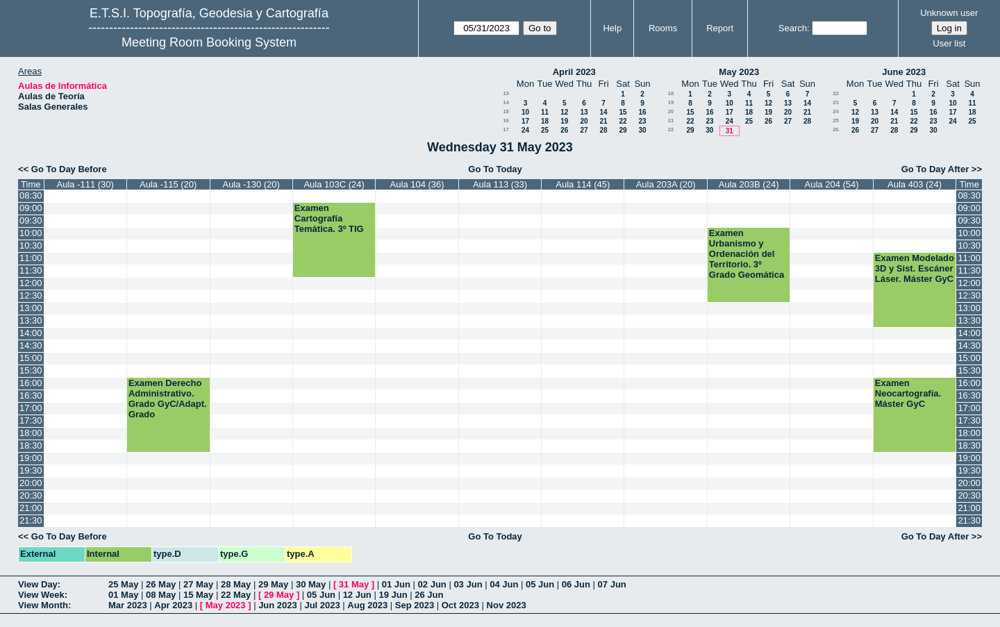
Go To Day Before (69, 169)
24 (525, 130)
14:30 (30, 345)
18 (545, 121)
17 (525, 121)
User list (949, 43)
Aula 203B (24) (749, 184)
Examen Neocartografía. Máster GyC (908, 393)
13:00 (30, 308)
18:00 (30, 433)
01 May (123, 595)
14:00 (30, 333)
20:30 (30, 495)
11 (545, 112)
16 (642, 112)
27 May (198, 584)
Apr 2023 (173, 605)
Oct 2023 (460, 605)
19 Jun (392, 595)
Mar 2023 (127, 605)
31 (729, 131)
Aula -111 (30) (85, 184)
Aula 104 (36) (417, 184)
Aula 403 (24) (915, 184)
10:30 (30, 245)
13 (506, 93)
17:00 (30, 408)
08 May (161, 595)
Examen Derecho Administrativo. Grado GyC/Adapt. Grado (167, 398)
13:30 (30, 320)
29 (622, 130)
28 (603, 130)
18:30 (30, 445)
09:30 (30, 220)
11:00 (30, 258)
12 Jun (357, 595)
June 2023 (904, 72)
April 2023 (574, 72)
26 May (161, 584)
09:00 (30, 208)
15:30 (30, 370)
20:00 (30, 483)
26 (564, 130)
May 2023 (739, 72)
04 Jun (504, 584)
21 (603, 121)
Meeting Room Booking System (209, 42)
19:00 (30, 458)
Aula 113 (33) (500, 184)
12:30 (30, 295)
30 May (311, 584)
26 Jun (429, 595)
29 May (273, 584)
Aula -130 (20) (250, 184)
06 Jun (576, 584)
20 (584, 121)
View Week (41, 595)
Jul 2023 (322, 605)
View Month (43, 605)
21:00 (30, 508)
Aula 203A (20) (666, 184)
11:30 (30, 270)
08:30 (30, 195)
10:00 (30, 233)
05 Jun (540, 584)
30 (642, 130)
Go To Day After (935, 169)
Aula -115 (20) (168, 184)
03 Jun (467, 584)
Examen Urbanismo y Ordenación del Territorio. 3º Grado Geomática (746, 254)
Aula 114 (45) (583, 184)
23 (642, 121)
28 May (236, 584)
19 (564, 121)
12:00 (30, 283)
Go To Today (495, 169)
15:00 (30, 358)
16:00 (30, 383)
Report (719, 28)
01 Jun (396, 584)
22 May (236, 595)
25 (545, 130)
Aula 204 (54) (832, 184)
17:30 (30, 420)
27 (584, 130)
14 (506, 102)
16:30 (30, 395)
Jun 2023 (277, 605)
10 (525, 112)
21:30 (30, 520)
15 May (198, 595)
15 (506, 111)
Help (612, 28)
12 (564, 112)
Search (792, 28)
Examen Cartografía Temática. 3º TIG (329, 218)
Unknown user (949, 13)
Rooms (663, 28)
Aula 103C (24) (333, 184)
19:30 (30, 470)
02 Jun (432, 584)
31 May (354, 584)
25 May (123, 584)
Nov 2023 (506, 605)
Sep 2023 (414, 605)
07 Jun (612, 584)
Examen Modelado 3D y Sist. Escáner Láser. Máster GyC (914, 268)
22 (622, 121)
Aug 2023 (367, 605)
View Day (38, 584)
